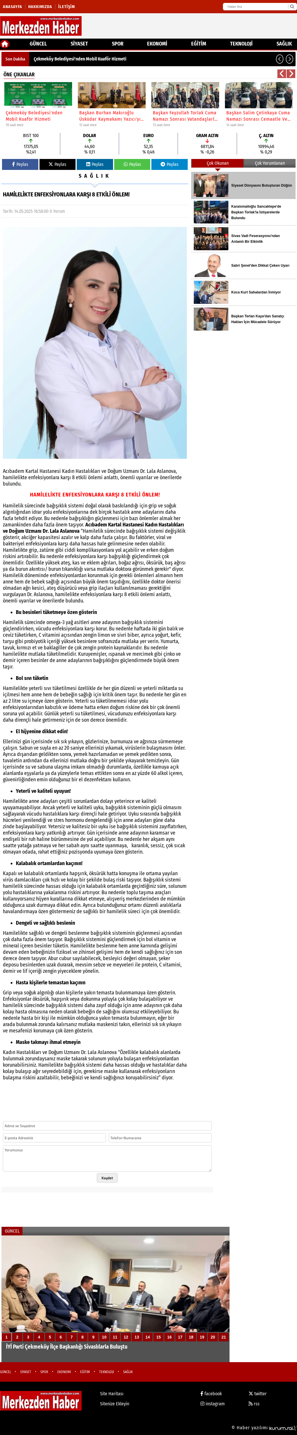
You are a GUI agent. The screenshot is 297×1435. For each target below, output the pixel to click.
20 (212, 1337)
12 (126, 1337)
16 (169, 1337)
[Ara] (292, 6)
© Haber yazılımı (264, 1427)
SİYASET (79, 44)
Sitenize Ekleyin (114, 1403)
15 (158, 1337)
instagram (212, 1403)
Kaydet (107, 1178)
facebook (211, 1393)
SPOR (117, 44)
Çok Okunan (218, 163)
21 (223, 1337)
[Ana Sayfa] (5, 44)
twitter (258, 1393)
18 (191, 1337)
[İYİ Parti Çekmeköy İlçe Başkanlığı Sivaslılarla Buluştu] (115, 1298)
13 (137, 1337)
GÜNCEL (38, 44)
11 (115, 1337)
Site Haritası (111, 1393)
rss (254, 1403)
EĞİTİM (198, 44)
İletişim (66, 6)
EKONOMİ (157, 44)
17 (180, 1337)
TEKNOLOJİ (241, 44)
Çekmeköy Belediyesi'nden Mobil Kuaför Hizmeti (80, 59)
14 (147, 1337)
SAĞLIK (284, 44)
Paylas (20, 164)
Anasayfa (12, 6)
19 (202, 1337)
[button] (279, 59)
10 (104, 1337)
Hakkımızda (40, 6)
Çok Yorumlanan (270, 163)
